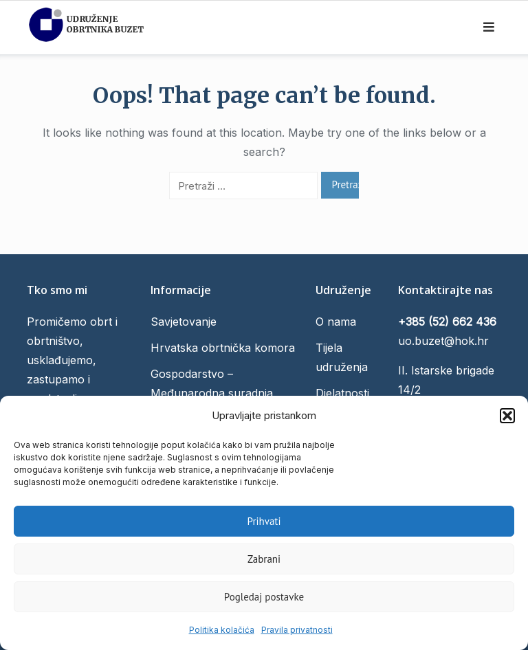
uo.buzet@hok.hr (443, 341)
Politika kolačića (221, 630)
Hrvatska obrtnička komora (223, 348)
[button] (507, 416)
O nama (336, 321)
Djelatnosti (342, 393)
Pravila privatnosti (297, 630)
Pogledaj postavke (264, 596)
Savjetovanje (184, 321)
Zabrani (264, 558)
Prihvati (264, 521)
